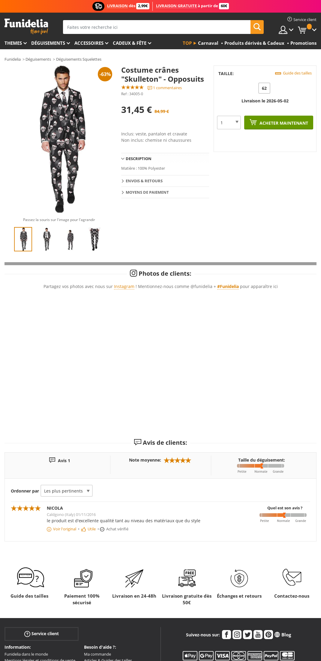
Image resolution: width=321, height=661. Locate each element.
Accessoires (89, 43)
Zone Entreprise (18, 608)
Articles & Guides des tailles (108, 590)
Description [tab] (139, 158)
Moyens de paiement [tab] (147, 192)
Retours (91, 602)
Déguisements (48, 43)
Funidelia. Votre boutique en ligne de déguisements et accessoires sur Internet (26, 27)
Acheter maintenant (283, 123)
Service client (41, 563)
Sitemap (11, 614)
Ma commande (97, 583)
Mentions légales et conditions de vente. (40, 590)
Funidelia (12, 59)
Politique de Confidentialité (28, 596)
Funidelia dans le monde (26, 583)
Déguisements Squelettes (78, 59)
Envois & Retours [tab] (144, 180)
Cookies (11, 602)
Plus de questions (100, 608)
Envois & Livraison (100, 596)
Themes (13, 43)
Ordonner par (25, 420)
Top (187, 43)
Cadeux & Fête (129, 43)
